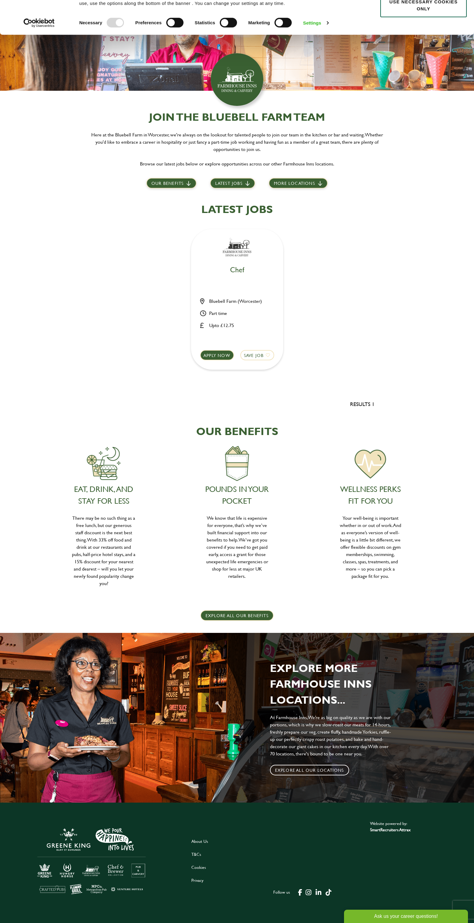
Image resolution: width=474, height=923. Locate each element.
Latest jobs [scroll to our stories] (228, 183)
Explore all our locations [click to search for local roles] (309, 770)
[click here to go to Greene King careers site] (91, 860)
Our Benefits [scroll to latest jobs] (167, 183)
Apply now (216, 355)
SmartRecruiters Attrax (390, 829)
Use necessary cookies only (423, 38)
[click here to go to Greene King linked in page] (318, 892)
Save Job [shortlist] (254, 355)
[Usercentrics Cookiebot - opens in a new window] (39, 56)
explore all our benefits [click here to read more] (237, 615)
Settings (312, 56)
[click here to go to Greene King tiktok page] (328, 892)
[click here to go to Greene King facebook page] (300, 892)
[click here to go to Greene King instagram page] (308, 892)
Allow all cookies (423, 15)
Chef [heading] (237, 270)
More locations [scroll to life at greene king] (294, 183)
